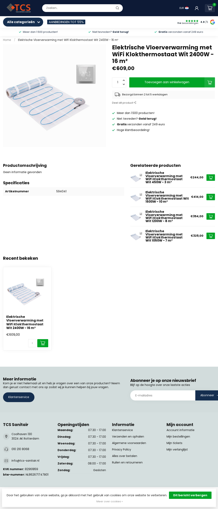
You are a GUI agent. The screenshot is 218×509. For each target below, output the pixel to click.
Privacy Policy (121, 449)
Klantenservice (18, 397)
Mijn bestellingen (178, 436)
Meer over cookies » (109, 501)
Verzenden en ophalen (128, 436)
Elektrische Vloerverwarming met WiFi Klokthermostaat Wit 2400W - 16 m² (68, 40)
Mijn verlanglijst (177, 449)
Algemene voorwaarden (129, 443)
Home (7, 40)
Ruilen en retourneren (127, 462)
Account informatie (180, 430)
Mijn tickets (174, 443)
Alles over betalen (124, 456)
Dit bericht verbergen (190, 495)
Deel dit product (124, 102)
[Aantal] (32, 343)
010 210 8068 (20, 449)
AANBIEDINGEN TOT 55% (66, 22)
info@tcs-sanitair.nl (25, 461)
